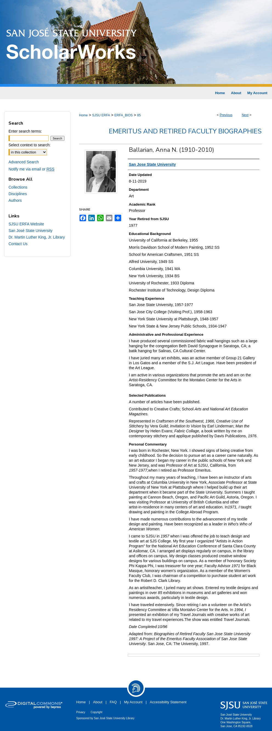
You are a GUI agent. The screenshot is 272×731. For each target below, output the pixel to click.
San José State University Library (114, 718)
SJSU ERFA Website (26, 224)
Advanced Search (23, 162)
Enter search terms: (25, 131)
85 (139, 115)
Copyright (96, 712)
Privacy (80, 712)
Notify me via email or (31, 169)
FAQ (113, 702)
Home (83, 115)
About (97, 702)
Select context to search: (29, 145)
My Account (133, 702)
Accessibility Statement (168, 702)
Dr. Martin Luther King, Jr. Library (36, 237)
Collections (17, 187)
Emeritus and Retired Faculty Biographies (185, 131)
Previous (226, 115)
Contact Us (17, 244)
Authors (15, 200)
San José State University (30, 230)
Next (245, 115)
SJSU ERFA (101, 115)
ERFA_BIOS (123, 115)
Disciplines (17, 194)
